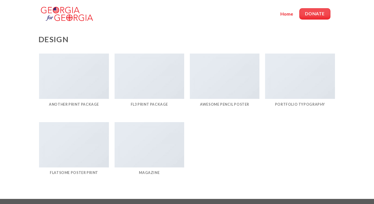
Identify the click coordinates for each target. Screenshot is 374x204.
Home (286, 13)
